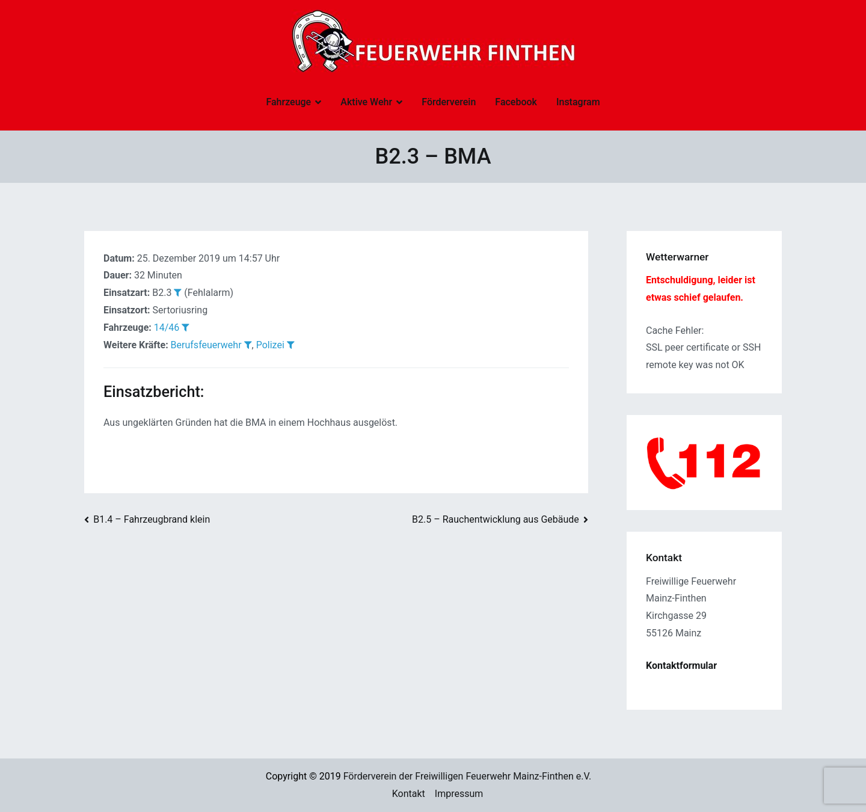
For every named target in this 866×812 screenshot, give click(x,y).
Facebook (516, 102)
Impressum (459, 793)
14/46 (167, 327)
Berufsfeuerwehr (206, 345)
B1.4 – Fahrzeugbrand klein (151, 519)
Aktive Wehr (366, 102)
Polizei (270, 345)
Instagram (578, 102)
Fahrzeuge (288, 102)
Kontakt (408, 793)
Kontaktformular (681, 665)
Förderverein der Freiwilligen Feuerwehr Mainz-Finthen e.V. (467, 776)
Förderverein (449, 102)
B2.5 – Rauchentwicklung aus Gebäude (495, 519)
